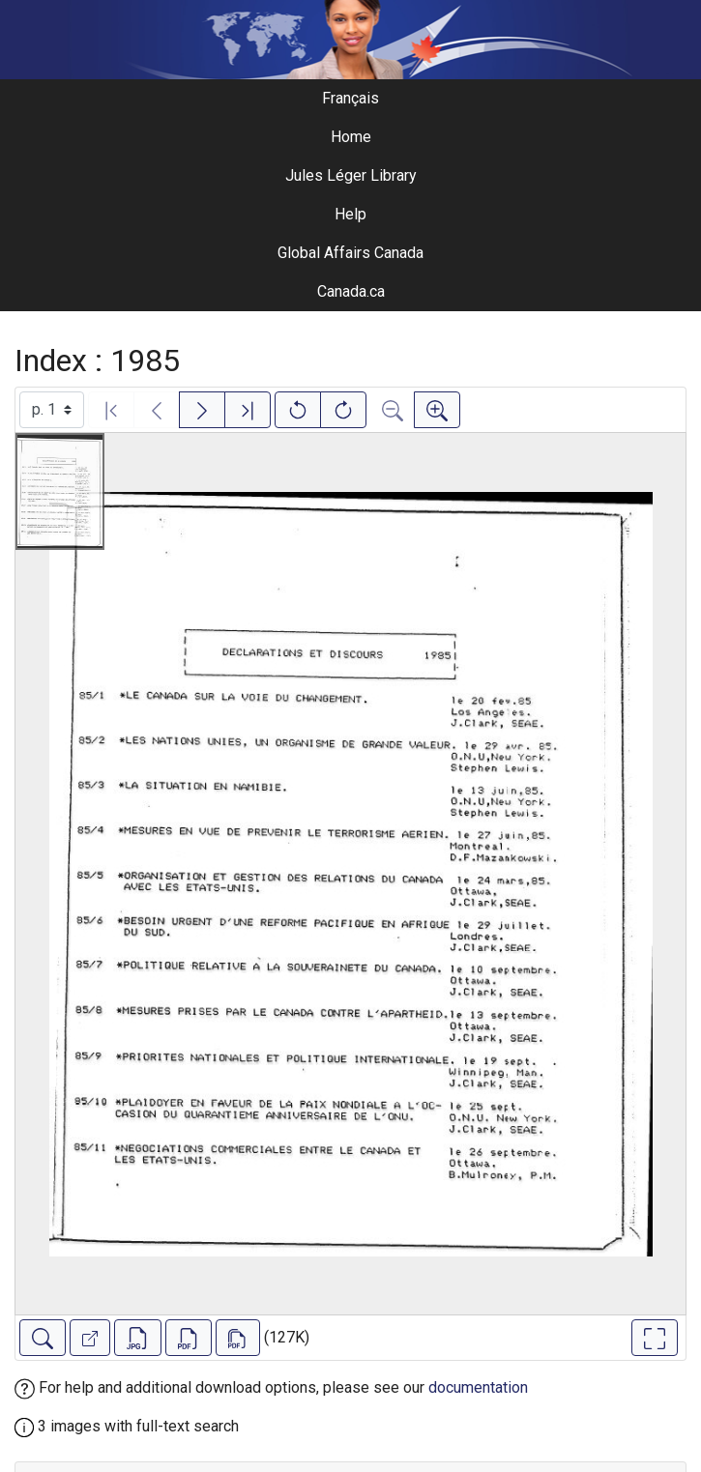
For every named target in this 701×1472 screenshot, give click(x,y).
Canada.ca (351, 291)
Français (350, 98)
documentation (478, 1387)
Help (350, 214)
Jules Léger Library (351, 175)
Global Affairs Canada (350, 253)
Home (351, 137)
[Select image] (51, 409)
